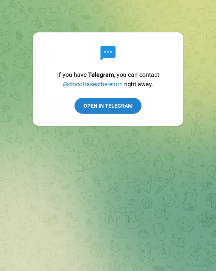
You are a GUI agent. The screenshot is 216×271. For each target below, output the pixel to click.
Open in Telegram (108, 106)
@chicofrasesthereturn (93, 84)
